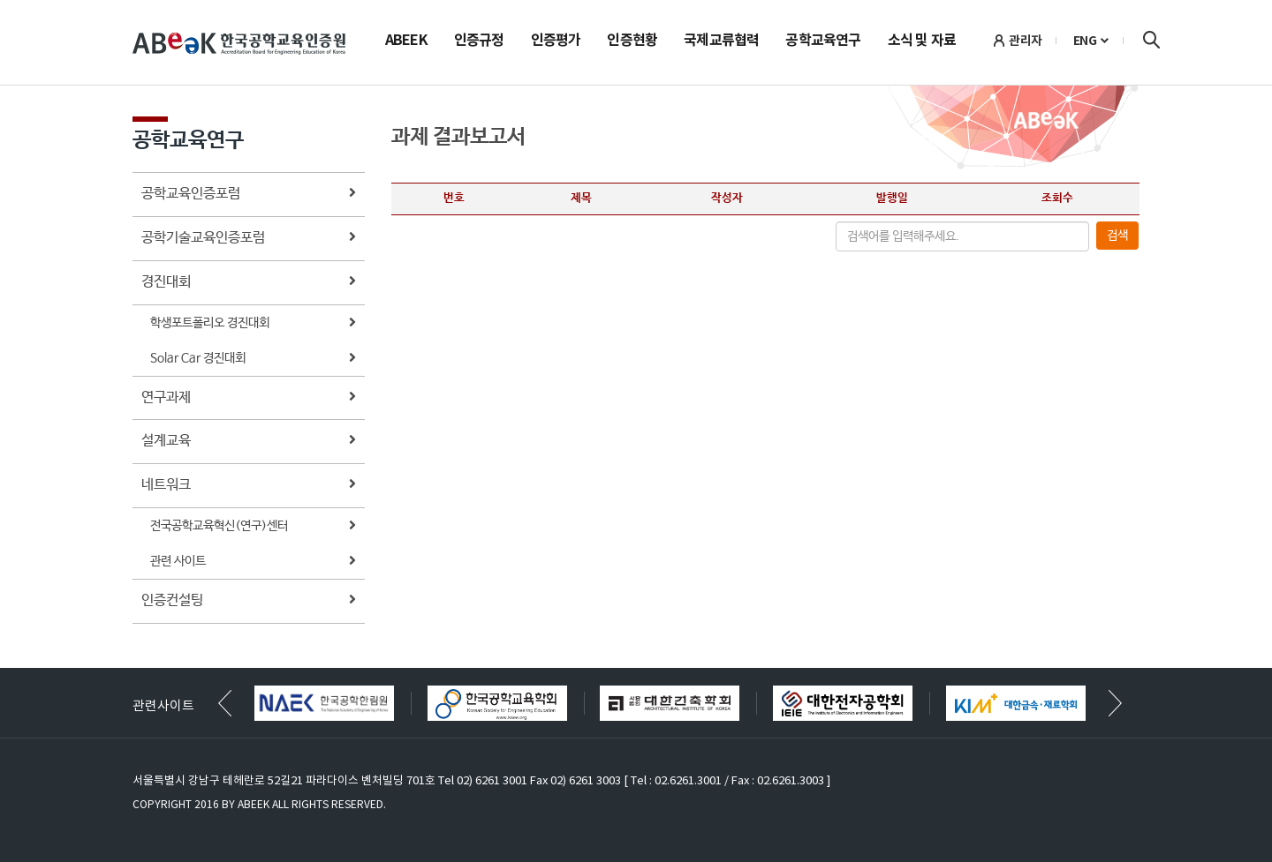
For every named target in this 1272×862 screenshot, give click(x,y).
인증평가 (556, 41)
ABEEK (406, 41)
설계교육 (248, 441)
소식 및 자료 (922, 41)
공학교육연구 (822, 41)
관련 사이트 (253, 562)
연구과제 (248, 398)
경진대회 (248, 283)
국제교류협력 (721, 41)
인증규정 (479, 41)
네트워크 (248, 486)
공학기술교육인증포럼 (248, 239)
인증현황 (632, 41)
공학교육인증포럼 (248, 194)
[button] (1115, 703)
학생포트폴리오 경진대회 (253, 324)
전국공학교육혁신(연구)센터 (253, 527)
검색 (1151, 40)
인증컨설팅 (248, 601)
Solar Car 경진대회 (253, 359)
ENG (1085, 41)
